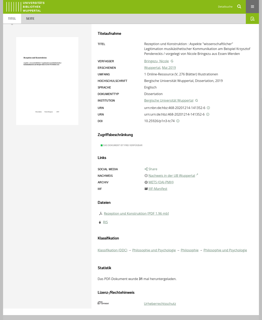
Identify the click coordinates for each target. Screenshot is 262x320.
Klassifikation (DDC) (112, 250)
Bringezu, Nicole (156, 61)
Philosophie (190, 250)
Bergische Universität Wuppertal (168, 100)
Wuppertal (152, 67)
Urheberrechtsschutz (160, 303)
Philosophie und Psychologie (154, 250)
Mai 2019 (169, 67)
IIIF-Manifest (158, 188)
